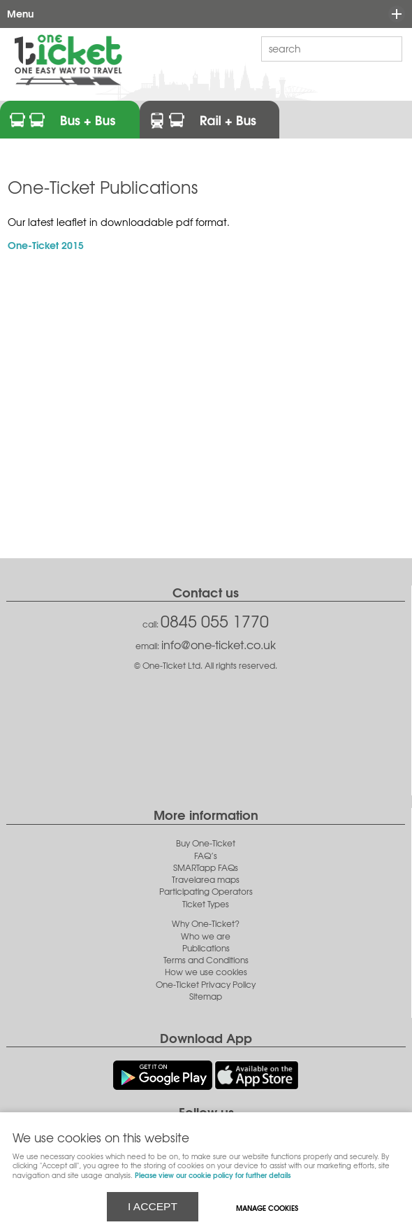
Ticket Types (205, 904)
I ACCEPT (152, 1206)
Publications (206, 948)
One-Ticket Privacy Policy (206, 985)
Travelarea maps (206, 880)
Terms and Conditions (206, 960)
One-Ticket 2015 (46, 244)
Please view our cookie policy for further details (212, 1174)
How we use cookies (206, 972)
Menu (202, 13)
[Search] (321, 48)
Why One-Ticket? (206, 924)
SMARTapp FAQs (205, 868)
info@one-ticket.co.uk (218, 644)
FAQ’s (205, 856)
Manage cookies (267, 1207)
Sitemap (205, 996)
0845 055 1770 (215, 620)
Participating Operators (206, 892)
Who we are (205, 936)
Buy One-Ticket (205, 843)
